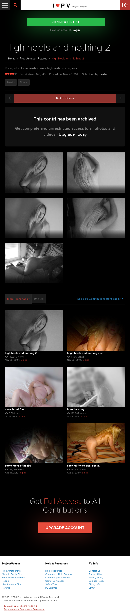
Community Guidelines (57, 577)
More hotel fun (14, 409)
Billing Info (94, 584)
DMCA (92, 587)
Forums (6, 587)
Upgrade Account (65, 528)
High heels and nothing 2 (21, 353)
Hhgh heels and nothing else (85, 353)
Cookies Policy (96, 581)
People (5, 581)
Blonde (24, 82)
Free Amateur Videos (13, 577)
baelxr (103, 74)
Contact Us (94, 570)
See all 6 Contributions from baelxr (100, 298)
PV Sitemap (51, 587)
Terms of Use (95, 574)
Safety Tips (51, 584)
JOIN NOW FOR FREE (66, 22)
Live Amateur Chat (12, 584)
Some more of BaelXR (18, 465)
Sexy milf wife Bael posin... (84, 465)
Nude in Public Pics (12, 574)
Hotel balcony (75, 409)
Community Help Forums (58, 574)
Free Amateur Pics (12, 570)
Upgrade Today (73, 134)
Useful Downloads (55, 581)
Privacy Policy (96, 577)
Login (76, 30)
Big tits (11, 82)
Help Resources (53, 570)
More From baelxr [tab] (18, 299)
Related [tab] (39, 299)
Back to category (65, 98)
